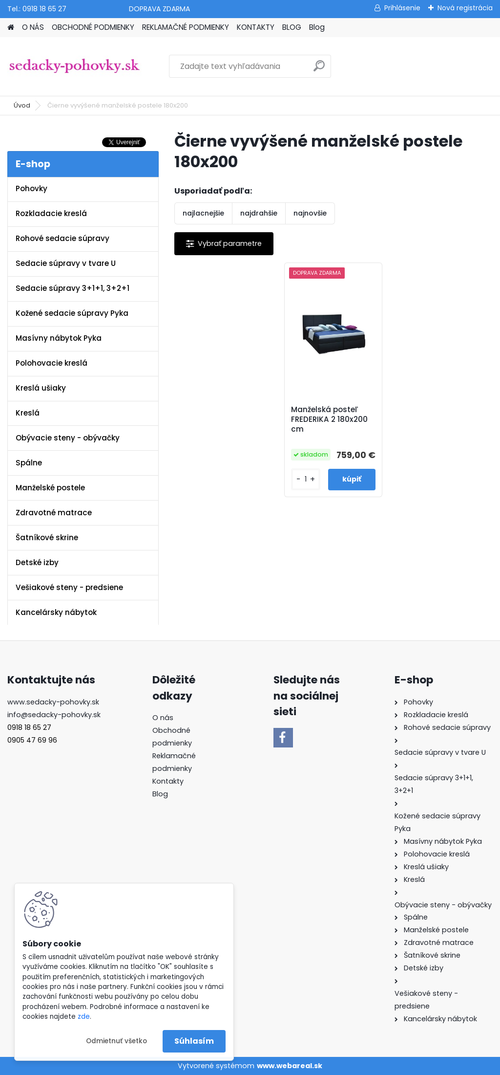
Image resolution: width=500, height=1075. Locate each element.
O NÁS (33, 27)
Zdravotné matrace (54, 512)
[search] (319, 69)
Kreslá (28, 413)
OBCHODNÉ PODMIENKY (93, 27)
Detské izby (37, 562)
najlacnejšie (203, 213)
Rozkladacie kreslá (51, 213)
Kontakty (168, 781)
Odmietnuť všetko (116, 1041)
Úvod (22, 105)
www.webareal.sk (289, 1066)
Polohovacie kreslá (51, 363)
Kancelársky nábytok (56, 612)
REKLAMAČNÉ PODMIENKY (185, 27)
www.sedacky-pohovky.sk (53, 702)
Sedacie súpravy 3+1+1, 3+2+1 (72, 288)
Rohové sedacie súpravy (62, 238)
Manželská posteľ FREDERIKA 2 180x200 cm (329, 419)
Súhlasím (194, 1041)
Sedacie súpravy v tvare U (66, 263)
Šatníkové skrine (47, 537)
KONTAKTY (255, 27)
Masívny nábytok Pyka (59, 338)
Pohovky (31, 188)
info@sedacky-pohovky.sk (54, 715)
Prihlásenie (402, 8)
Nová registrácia (465, 8)
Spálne (29, 463)
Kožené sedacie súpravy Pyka (72, 313)
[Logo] (74, 66)
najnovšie (310, 213)
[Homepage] (10, 27)
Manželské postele (50, 488)
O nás (162, 718)
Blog (317, 27)
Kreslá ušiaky (41, 388)
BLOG (291, 27)
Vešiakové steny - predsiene (69, 587)
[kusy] (305, 479)
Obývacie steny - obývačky (68, 438)
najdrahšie (258, 213)
